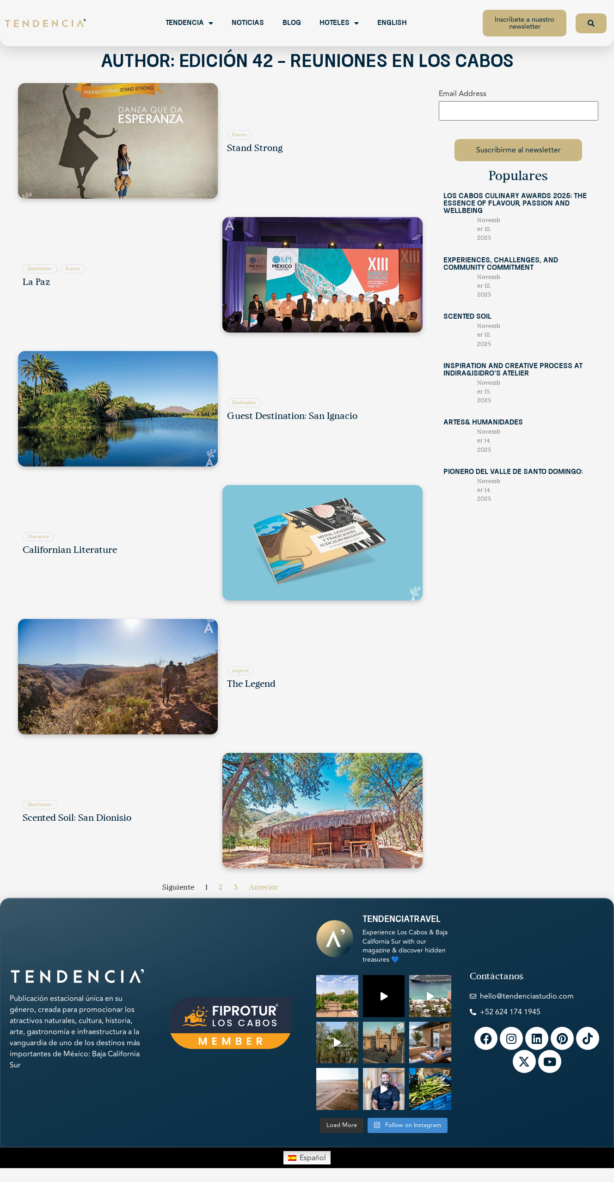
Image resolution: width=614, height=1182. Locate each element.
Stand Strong (254, 148)
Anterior (263, 887)
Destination (40, 269)
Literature (38, 536)
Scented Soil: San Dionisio (77, 818)
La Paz (36, 282)
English (392, 23)
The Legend (251, 684)
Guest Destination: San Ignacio (292, 416)
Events (239, 135)
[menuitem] (306, 1157)
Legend (240, 670)
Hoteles (339, 23)
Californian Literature (70, 550)
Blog (291, 23)
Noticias (248, 23)
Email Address (462, 93)
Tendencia (189, 23)
